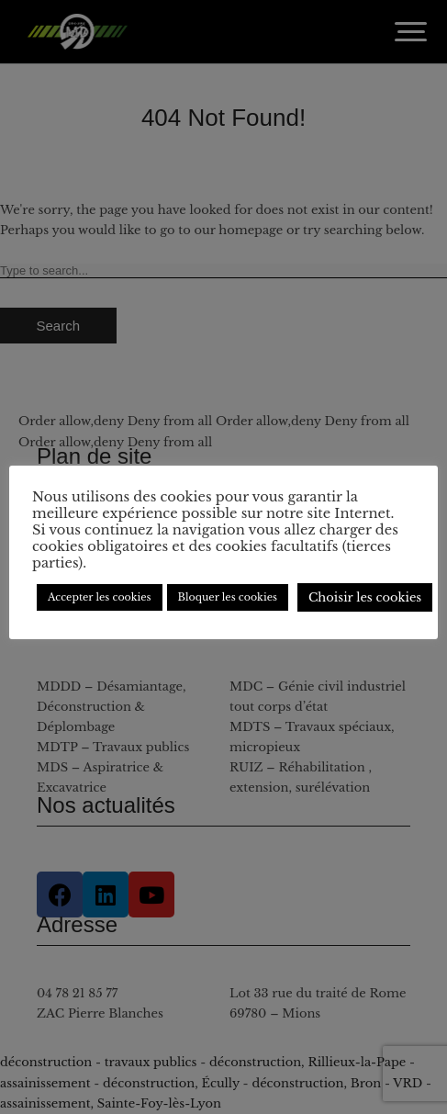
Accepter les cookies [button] (99, 597)
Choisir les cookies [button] (364, 597)
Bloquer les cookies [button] (227, 597)
